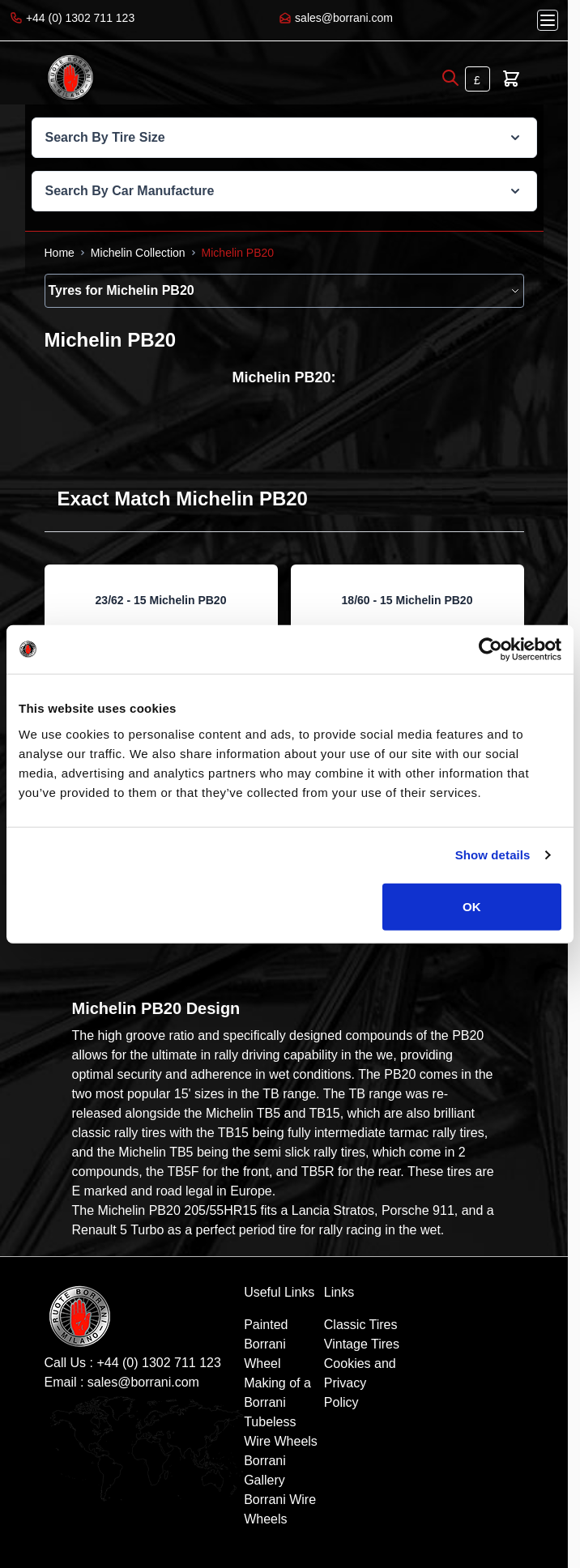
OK (472, 906)
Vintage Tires (361, 1344)
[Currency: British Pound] (477, 79)
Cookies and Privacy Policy (360, 1383)
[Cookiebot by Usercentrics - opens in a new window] (490, 649)
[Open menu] (547, 20)
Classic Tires (361, 1325)
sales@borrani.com (143, 1382)
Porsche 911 (418, 1210)
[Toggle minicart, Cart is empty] (511, 79)
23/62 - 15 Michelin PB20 (161, 600)
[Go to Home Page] (60, 253)
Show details (493, 855)
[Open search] (450, 78)
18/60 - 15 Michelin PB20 (407, 600)
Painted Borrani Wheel (266, 1344)
